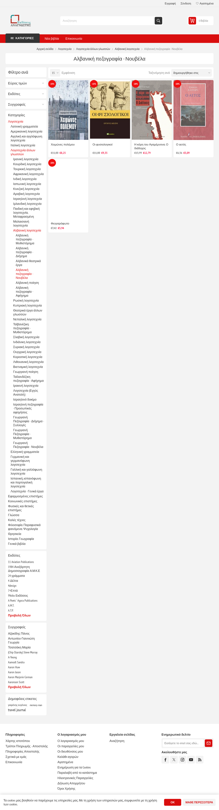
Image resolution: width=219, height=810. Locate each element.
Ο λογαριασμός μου (70, 741)
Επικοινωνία (13, 762)
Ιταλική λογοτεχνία (23, 145)
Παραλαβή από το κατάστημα (77, 773)
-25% (52, 83)
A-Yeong (12, 657)
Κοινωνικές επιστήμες (22, 501)
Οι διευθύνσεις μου (70, 751)
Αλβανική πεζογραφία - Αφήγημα (24, 291)
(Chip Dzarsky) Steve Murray (22, 652)
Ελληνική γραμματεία (25, 452)
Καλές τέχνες (16, 520)
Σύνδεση (186, 3)
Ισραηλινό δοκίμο (24, 399)
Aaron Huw (14, 667)
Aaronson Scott (16, 682)
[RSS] (199, 759)
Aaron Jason (14, 672)
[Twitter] (174, 759)
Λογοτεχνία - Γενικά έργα (27, 491)
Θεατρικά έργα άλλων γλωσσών (27, 312)
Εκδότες (14, 94)
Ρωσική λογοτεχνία (26, 300)
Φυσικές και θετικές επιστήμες (21, 508)
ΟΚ (173, 802)
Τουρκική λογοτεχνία (27, 169)
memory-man (36, 705)
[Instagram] (182, 759)
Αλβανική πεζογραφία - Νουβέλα (24, 274)
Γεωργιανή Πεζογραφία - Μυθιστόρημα (22, 434)
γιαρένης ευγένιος (17, 705)
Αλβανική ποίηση (27, 283)
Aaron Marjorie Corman (20, 677)
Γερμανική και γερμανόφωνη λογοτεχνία (20, 461)
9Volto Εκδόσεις (18, 595)
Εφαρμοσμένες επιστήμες (25, 496)
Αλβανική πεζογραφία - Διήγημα (24, 252)
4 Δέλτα (13, 581)
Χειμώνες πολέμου (63, 144)
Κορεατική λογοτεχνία (27, 357)
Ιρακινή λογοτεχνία (25, 386)
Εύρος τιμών (17, 83)
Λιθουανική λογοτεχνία (28, 362)
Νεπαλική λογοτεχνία (27, 319)
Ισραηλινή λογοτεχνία (27, 199)
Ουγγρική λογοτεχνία (27, 352)
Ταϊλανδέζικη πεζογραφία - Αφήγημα (28, 379)
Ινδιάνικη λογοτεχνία (27, 342)
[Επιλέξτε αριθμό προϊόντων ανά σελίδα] (55, 73)
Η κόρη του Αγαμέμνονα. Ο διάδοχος (151, 146)
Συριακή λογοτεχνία (26, 347)
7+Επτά (13, 591)
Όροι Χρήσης (66, 789)
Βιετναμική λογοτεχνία (28, 367)
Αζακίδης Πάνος (19, 633)
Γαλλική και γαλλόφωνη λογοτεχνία (26, 471)
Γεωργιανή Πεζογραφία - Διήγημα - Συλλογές (28, 421)
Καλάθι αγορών (67, 757)
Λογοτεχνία (15, 121)
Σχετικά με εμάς (16, 757)
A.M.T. (11, 605)
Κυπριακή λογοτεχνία (27, 305)
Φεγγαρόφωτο (60, 223)
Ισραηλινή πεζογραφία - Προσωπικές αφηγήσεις (28, 408)
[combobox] (108, 20)
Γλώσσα (13, 515)
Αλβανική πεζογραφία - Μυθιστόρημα (25, 239)
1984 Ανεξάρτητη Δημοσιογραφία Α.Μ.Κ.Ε (24, 569)
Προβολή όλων (19, 615)
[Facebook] (165, 759)
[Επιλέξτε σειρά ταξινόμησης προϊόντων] (191, 73)
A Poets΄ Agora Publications (22, 600)
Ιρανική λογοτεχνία (25, 159)
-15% (94, 83)
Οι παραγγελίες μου (70, 746)
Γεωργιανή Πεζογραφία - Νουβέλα (28, 445)
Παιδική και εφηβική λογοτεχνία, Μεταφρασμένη (26, 212)
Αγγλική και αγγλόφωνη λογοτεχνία (26, 138)
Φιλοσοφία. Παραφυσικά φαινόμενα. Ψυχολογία (24, 527)
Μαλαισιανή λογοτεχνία (21, 223)
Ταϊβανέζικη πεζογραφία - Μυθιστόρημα (22, 328)
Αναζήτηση (158, 20)
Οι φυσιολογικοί (102, 144)
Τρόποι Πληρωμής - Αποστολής (26, 746)
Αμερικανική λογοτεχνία (26, 131)
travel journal (17, 709)
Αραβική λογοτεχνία (26, 194)
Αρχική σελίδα (45, 49)
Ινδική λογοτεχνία (25, 179)
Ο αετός (181, 144)
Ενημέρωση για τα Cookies (74, 767)
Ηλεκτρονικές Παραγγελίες (75, 778)
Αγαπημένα (65, 762)
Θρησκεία (14, 534)
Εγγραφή (170, 3)
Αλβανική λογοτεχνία (27, 230)
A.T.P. (10, 610)
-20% (135, 83)
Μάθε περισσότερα (199, 802)
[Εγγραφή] (183, 743)
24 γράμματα (16, 576)
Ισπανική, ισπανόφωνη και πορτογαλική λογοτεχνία (26, 482)
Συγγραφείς (16, 104)
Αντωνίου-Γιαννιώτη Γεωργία (21, 640)
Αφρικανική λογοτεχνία (28, 174)
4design (12, 586)
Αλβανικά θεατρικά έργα (28, 263)
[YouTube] (191, 759)
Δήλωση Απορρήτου (71, 783)
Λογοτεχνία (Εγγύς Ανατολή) (25, 392)
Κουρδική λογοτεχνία (27, 164)
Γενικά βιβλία (16, 544)
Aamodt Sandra (16, 662)
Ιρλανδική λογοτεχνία (27, 204)
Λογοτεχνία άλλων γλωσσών (23, 152)
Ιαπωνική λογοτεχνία (27, 184)
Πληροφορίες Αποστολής (22, 751)
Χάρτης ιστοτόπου (17, 741)
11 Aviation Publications (21, 562)
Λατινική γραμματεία (24, 126)
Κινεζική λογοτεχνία (26, 189)
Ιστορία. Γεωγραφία (21, 539)
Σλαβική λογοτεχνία (26, 337)
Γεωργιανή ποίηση (25, 372)
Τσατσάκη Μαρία (19, 647)
